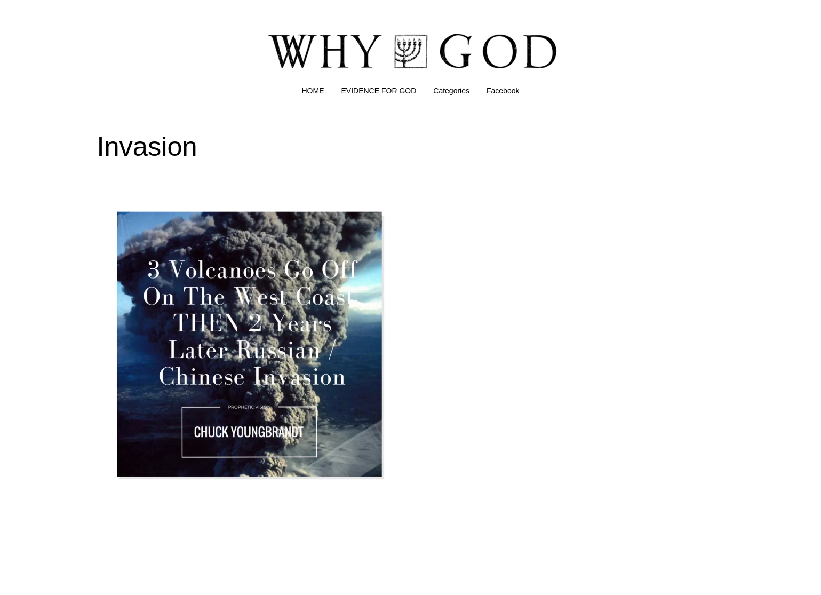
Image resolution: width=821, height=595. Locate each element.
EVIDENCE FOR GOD (379, 90)
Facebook (503, 90)
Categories (451, 90)
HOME (313, 90)
